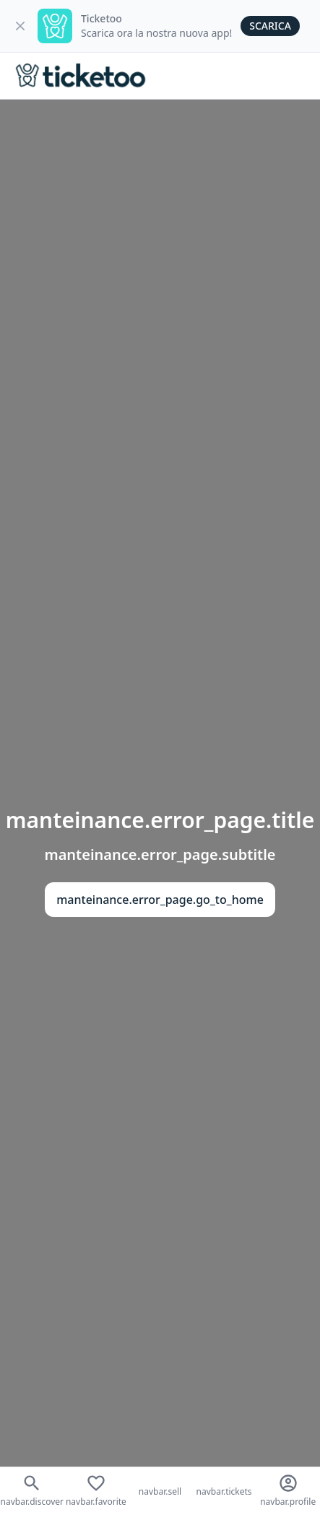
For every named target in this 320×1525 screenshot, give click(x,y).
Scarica (270, 25)
